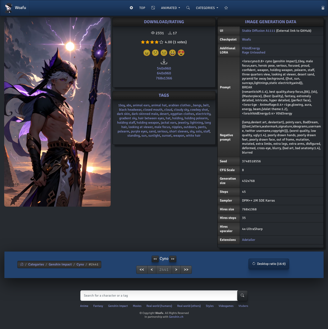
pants (202, 127)
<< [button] (155, 259)
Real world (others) (189, 306)
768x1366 (164, 78)
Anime (84, 306)
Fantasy (98, 306)
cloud (168, 110)
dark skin (123, 114)
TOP (142, 8)
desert (164, 114)
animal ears (141, 105)
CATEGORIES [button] (206, 8)
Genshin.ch (176, 317)
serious (162, 131)
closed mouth (153, 110)
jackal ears (168, 123)
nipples (177, 127)
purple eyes (139, 131)
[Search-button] (242, 295)
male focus (162, 127)
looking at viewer (140, 127)
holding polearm (196, 118)
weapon (178, 135)
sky (192, 131)
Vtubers (243, 306)
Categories (36, 264)
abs (128, 105)
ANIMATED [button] (169, 8)
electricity (203, 114)
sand (152, 131)
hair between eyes (151, 118)
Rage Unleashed (253, 52)
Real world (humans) (159, 306)
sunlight (154, 135)
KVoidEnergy (251, 48)
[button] (269, 264)
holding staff (126, 123)
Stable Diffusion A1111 (258, 31)
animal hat (159, 105)
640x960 (164, 73)
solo (199, 131)
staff (206, 131)
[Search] (163, 295)
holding (177, 118)
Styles (210, 306)
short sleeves (178, 131)
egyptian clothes (182, 114)
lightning (196, 123)
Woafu (15, 8)
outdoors (190, 127)
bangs (197, 105)
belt (206, 105)
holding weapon (148, 123)
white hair (193, 135)
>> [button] (172, 259)
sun (144, 135)
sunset (167, 135)
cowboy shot (199, 110)
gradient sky (127, 118)
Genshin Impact (60, 264)
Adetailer (248, 240)
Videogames (226, 306)
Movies (137, 306)
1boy (121, 105)
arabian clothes (179, 105)
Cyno (80, 264)
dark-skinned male (145, 114)
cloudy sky (181, 110)
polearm (123, 131)
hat (168, 118)
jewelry (183, 123)
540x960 (164, 68)
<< (142, 269)
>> (186, 269)
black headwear (130, 110)
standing (133, 135)
